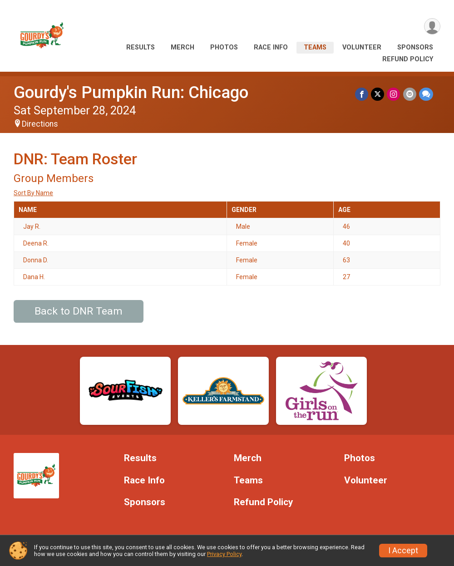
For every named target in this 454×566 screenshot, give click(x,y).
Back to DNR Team (79, 311)
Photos (224, 47)
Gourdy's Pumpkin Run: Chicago (131, 92)
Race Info (271, 47)
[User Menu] (432, 26)
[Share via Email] (409, 94)
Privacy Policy (224, 554)
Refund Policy (407, 59)
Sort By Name (33, 193)
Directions (40, 123)
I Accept (403, 550)
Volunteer (361, 47)
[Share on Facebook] (362, 94)
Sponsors (415, 47)
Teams (315, 47)
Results (140, 47)
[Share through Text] (426, 94)
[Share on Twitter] (378, 94)
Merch (182, 47)
